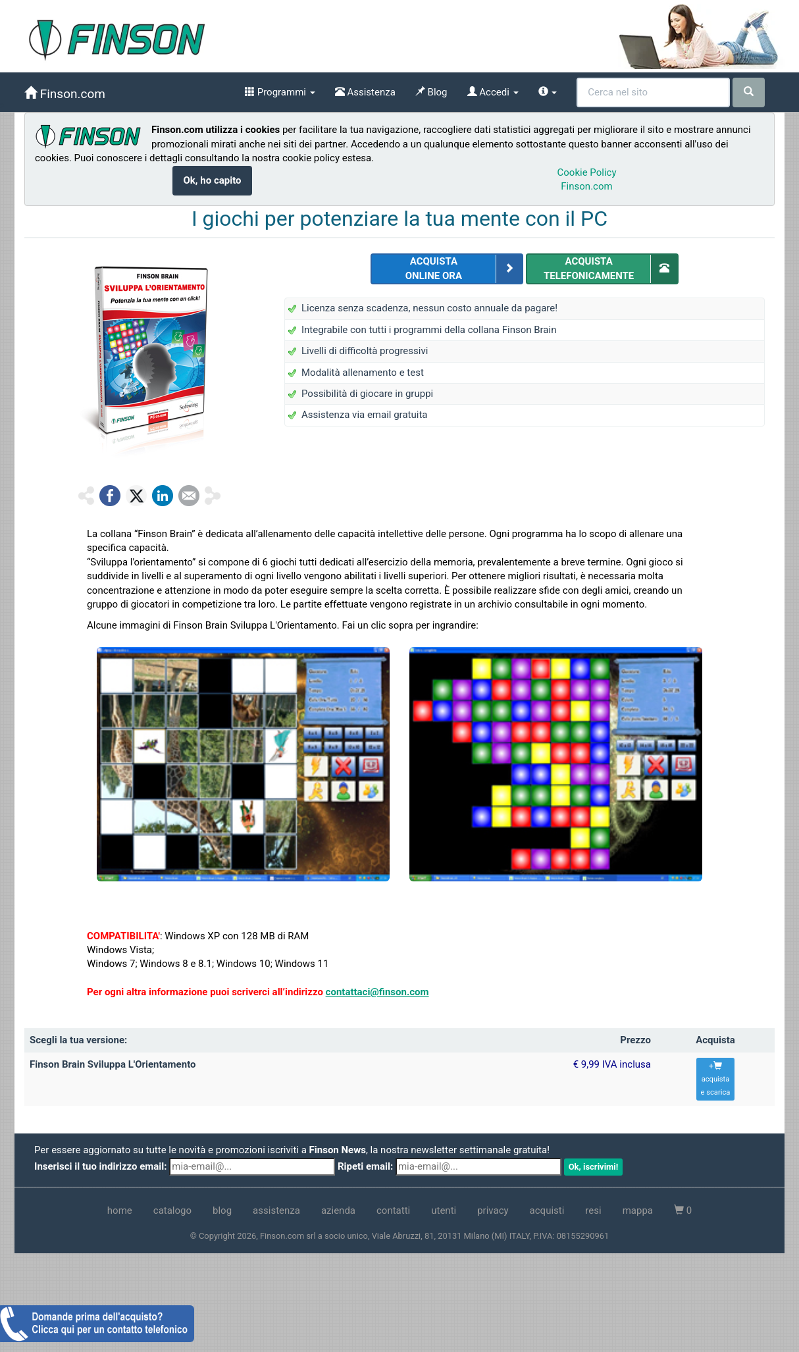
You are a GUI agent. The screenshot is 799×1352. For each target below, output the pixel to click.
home (119, 1210)
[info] (547, 92)
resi (593, 1210)
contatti (393, 1210)
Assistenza (365, 92)
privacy (492, 1210)
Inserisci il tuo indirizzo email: (100, 1166)
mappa (638, 1210)
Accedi (493, 92)
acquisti (547, 1210)
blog (222, 1210)
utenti (443, 1210)
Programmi (280, 92)
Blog (431, 92)
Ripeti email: (365, 1166)
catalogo (172, 1210)
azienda (338, 1210)
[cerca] (749, 92)
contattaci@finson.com (377, 992)
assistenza (276, 1210)
